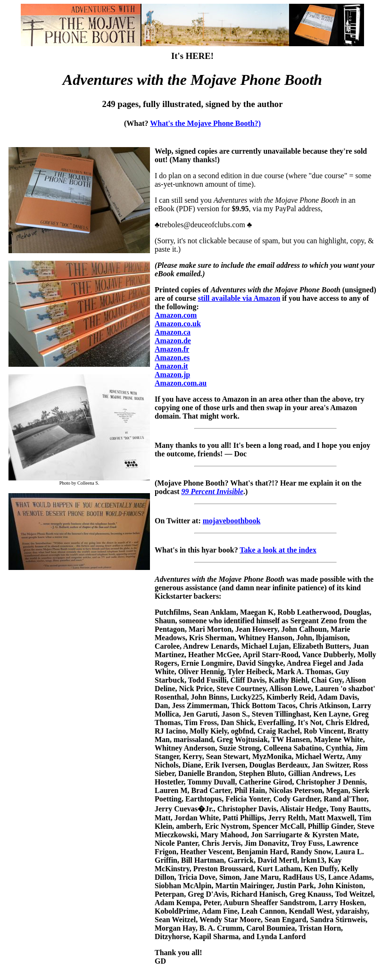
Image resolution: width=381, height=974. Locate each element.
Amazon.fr (172, 349)
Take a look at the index (278, 550)
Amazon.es (172, 358)
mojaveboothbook (232, 521)
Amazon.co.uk (178, 324)
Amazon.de (173, 341)
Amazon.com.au (181, 383)
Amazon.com (176, 315)
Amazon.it (171, 366)
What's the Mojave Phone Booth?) (205, 123)
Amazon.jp (172, 375)
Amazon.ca (172, 332)
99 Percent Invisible (212, 491)
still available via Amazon (239, 298)
